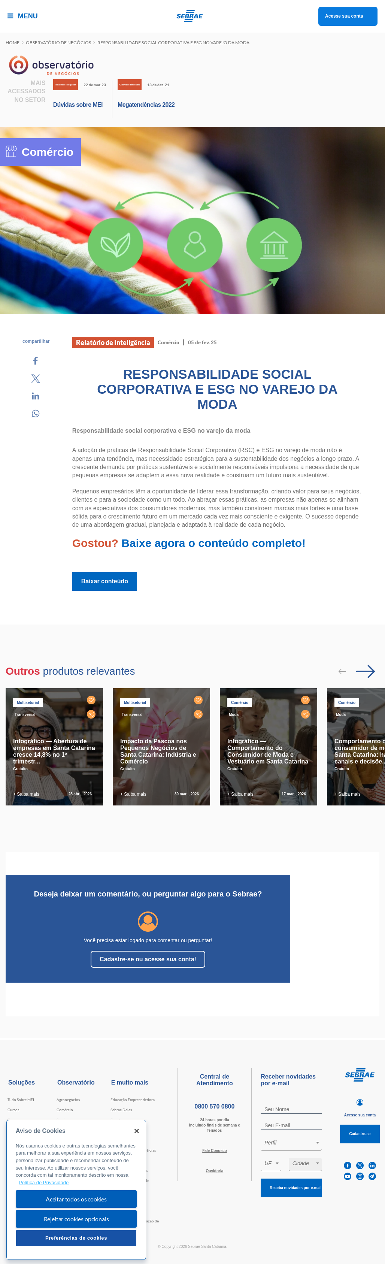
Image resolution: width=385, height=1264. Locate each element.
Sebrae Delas (121, 1109)
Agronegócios (68, 1099)
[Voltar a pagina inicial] (193, 16)
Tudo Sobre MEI (20, 1099)
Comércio (65, 1109)
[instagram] (360, 1176)
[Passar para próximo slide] (365, 671)
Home (12, 42)
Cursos (13, 1109)
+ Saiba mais (26, 794)
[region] (76, 1190)
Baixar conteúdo (104, 581)
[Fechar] (136, 1131)
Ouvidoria (215, 1171)
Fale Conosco (214, 1151)
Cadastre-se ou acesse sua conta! (148, 959)
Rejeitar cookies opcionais (76, 1218)
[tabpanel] (56, 746)
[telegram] (372, 1176)
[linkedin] (372, 1166)
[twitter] (360, 1166)
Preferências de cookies (76, 1238)
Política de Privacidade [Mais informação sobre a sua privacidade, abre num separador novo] (44, 1182)
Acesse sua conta (344, 16)
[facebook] (347, 1166)
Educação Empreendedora (132, 1099)
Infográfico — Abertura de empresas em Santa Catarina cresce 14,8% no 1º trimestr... (54, 751)
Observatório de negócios (58, 42)
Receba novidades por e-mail (295, 1188)
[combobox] (291, 1143)
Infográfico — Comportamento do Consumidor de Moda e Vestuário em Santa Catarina (267, 751)
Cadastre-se (359, 1134)
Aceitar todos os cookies (76, 1199)
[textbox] (294, 1142)
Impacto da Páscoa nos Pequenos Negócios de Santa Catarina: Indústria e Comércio (158, 751)
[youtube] (347, 1176)
